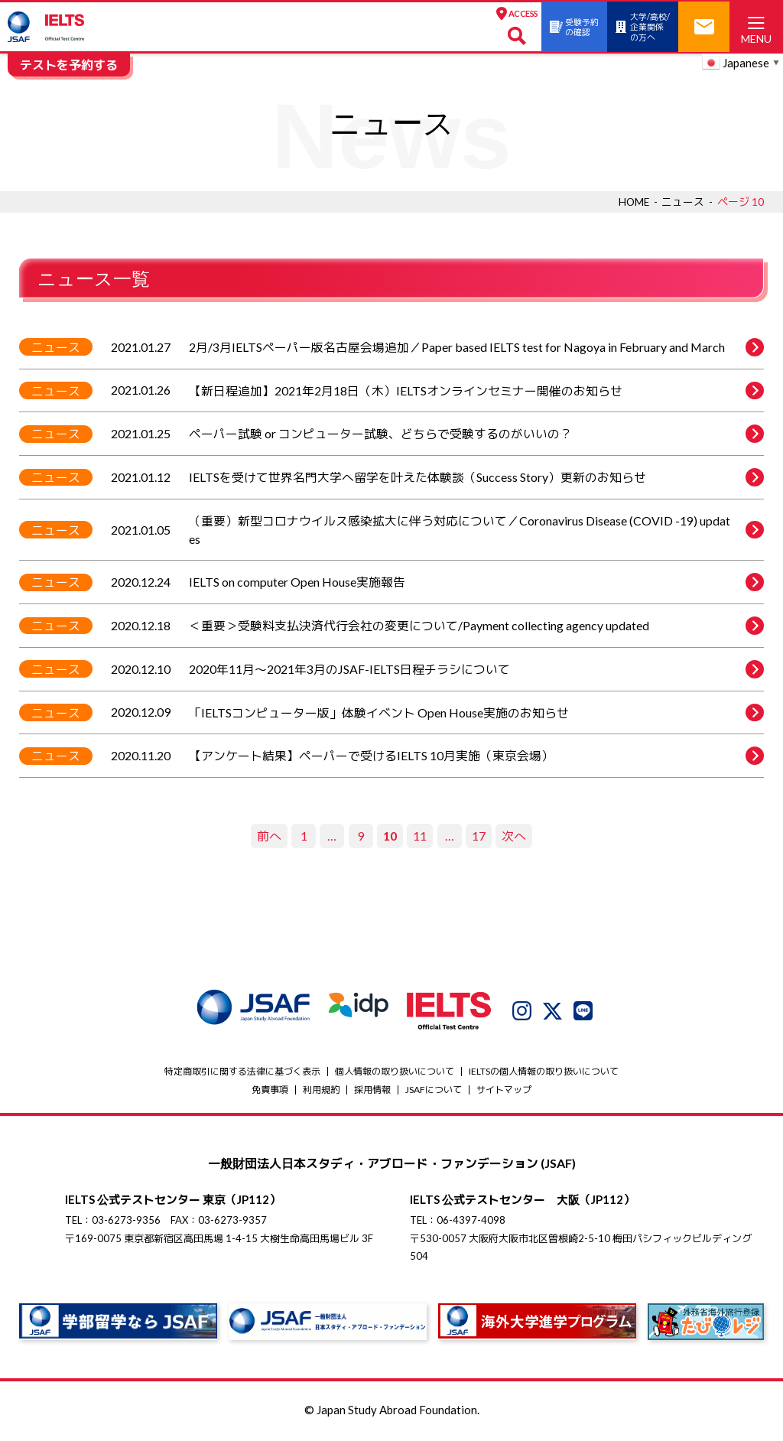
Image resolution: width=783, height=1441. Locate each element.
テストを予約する (69, 64)
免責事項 (270, 1092)
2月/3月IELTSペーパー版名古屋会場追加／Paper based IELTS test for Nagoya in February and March (476, 347)
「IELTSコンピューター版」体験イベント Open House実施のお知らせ (476, 714)
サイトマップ (503, 1092)
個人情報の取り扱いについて (394, 1073)
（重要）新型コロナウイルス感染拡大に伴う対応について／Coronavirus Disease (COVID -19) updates (476, 530)
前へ (269, 838)
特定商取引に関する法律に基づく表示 (242, 1073)
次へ (514, 838)
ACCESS (488, 14)
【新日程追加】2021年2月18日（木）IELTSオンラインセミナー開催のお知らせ (476, 391)
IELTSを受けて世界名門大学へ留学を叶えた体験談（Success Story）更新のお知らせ (476, 478)
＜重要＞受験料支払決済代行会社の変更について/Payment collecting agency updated (476, 627)
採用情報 (372, 1092)
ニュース (682, 201)
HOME (633, 201)
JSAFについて (433, 1092)
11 (420, 838)
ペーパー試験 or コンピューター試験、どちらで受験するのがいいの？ (476, 434)
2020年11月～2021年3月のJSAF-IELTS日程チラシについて (476, 671)
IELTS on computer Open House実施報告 (476, 583)
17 (479, 838)
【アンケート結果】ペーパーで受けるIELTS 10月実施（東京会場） (476, 758)
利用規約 (321, 1092)
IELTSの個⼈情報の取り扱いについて (544, 1073)
